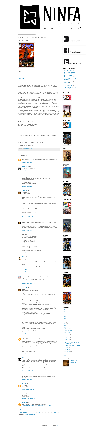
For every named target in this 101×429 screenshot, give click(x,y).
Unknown (24, 157)
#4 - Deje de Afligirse (68, 75)
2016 (65, 314)
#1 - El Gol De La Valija (68, 70)
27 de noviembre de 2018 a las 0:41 (29, 407)
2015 (65, 316)
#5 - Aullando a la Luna (68, 76)
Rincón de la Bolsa (67, 88)
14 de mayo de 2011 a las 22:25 (28, 398)
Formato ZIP (21, 78)
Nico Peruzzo (24, 190)
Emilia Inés (24, 383)
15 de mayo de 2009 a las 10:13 (28, 170)
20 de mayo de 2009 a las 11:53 (28, 370)
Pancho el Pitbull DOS (68, 85)
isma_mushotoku (25, 166)
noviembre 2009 (68, 330)
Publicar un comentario (24, 409)
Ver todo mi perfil (73, 362)
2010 (65, 325)
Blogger (57, 425)
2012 (65, 322)
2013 (65, 320)
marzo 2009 (67, 349)
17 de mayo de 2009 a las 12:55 (28, 252)
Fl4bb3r (23, 275)
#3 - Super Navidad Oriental (69, 73)
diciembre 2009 (68, 328)
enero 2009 (67, 353)
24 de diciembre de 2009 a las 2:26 (29, 389)
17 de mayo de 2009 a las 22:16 (28, 271)
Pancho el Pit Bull (67, 84)
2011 (65, 323)
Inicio (40, 412)
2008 (65, 355)
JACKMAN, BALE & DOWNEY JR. (72, 340)
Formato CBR (21, 74)
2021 (65, 311)
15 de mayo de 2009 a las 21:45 (28, 216)
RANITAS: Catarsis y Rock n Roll (70, 87)
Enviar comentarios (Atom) (29, 414)
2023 (65, 309)
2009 (65, 327)
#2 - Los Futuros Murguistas (69, 72)
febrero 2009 (67, 351)
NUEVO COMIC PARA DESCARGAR (72, 345)
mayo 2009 (67, 339)
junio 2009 (67, 337)
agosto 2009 (67, 334)
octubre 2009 (68, 332)
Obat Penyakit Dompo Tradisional (44, 405)
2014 (65, 318)
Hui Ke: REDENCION (26, 149)
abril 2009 (67, 347)
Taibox (23, 256)
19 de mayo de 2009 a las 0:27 (28, 333)
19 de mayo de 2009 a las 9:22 (28, 353)
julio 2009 (67, 335)
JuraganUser (24, 402)
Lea (22, 357)
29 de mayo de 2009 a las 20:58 (28, 379)
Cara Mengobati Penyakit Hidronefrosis (29, 405)
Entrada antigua (56, 412)
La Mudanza (66, 82)
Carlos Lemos (25, 220)
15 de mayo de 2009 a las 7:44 (28, 162)
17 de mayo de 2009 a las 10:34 (28, 230)
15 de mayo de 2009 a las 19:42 (28, 186)
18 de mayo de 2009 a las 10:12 (28, 283)
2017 (65, 313)
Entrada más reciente (23, 412)
